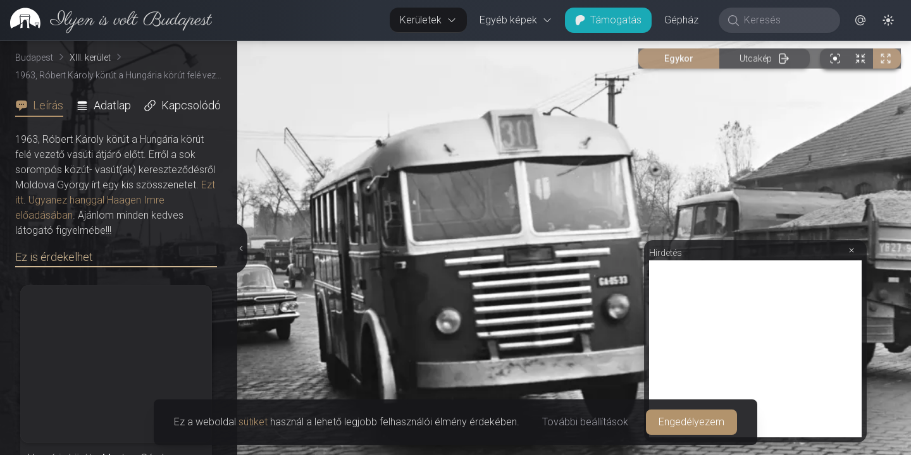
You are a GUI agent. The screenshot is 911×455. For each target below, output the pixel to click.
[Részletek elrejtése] (240, 248)
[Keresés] (786, 20)
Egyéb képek (516, 20)
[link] (106, 20)
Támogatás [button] (608, 20)
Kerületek (428, 20)
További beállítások (585, 422)
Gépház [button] (681, 20)
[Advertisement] (755, 348)
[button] (860, 20)
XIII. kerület (90, 57)
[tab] (43, 105)
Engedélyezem (691, 422)
